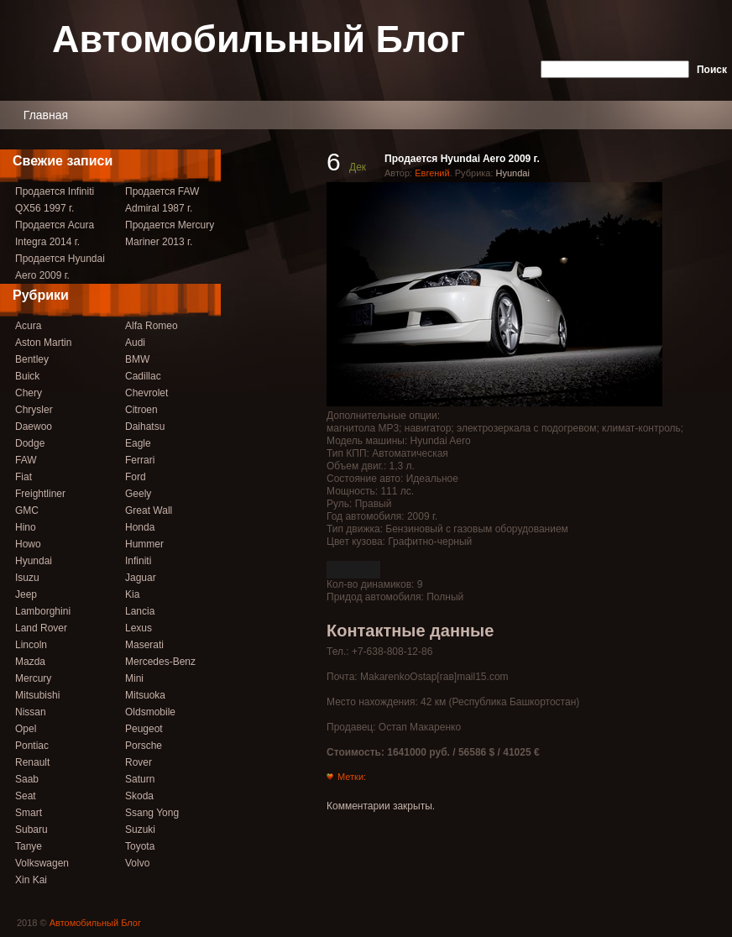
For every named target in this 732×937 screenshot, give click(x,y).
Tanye (28, 846)
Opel (25, 729)
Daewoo (33, 426)
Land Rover (41, 628)
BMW (137, 359)
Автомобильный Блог (258, 40)
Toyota (139, 846)
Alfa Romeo (151, 326)
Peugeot (144, 729)
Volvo (137, 863)
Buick (27, 376)
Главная (46, 115)
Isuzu (27, 578)
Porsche (143, 745)
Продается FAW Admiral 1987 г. (162, 200)
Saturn (139, 779)
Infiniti (138, 561)
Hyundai (33, 561)
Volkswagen (42, 863)
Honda (139, 527)
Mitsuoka (145, 695)
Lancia (139, 611)
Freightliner (40, 494)
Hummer (144, 544)
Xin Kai (31, 880)
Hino (25, 527)
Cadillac (143, 376)
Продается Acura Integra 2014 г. (54, 233)
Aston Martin (43, 342)
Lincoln (31, 645)
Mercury (33, 678)
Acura (28, 326)
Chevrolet (146, 393)
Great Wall (148, 510)
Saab (27, 779)
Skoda (139, 796)
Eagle (138, 443)
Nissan (30, 712)
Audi (135, 342)
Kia (132, 594)
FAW (26, 460)
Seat (25, 796)
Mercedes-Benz (160, 661)
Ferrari (139, 460)
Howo (28, 544)
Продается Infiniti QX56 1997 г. (54, 200)
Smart (28, 813)
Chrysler (34, 410)
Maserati (144, 645)
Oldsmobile (150, 712)
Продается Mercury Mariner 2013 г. (169, 233)
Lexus (138, 628)
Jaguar (140, 578)
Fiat (23, 477)
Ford (135, 477)
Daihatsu (145, 426)
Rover (138, 762)
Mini (134, 678)
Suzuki (140, 829)
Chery (28, 393)
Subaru (31, 829)
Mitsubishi (37, 695)
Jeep (26, 594)
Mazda (30, 661)
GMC (27, 510)
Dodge (29, 443)
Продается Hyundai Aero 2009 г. (60, 267)
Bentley (32, 359)
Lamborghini (43, 611)
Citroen (141, 410)
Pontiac (32, 745)
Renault (32, 762)
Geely (138, 494)
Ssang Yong (152, 813)
